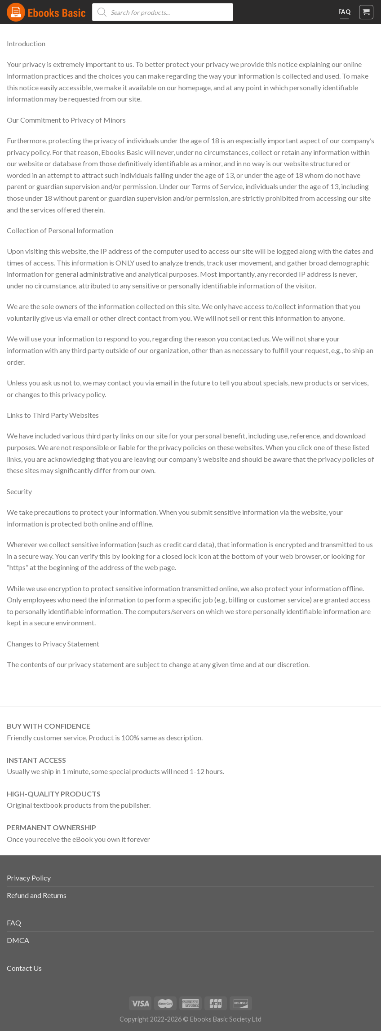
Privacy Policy (29, 877)
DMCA (18, 940)
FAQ (14, 922)
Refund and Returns (36, 895)
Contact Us (24, 968)
